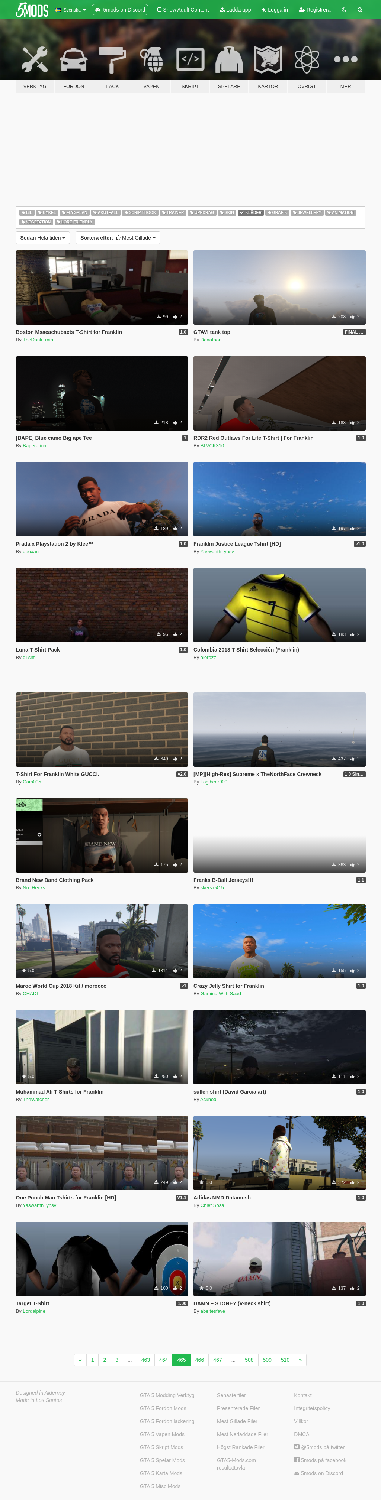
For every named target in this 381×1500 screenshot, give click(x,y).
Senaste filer (231, 1395)
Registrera (314, 10)
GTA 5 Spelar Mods (162, 1460)
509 (267, 1360)
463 (145, 1360)
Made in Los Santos (39, 1400)
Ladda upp (235, 10)
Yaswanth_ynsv (217, 551)
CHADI (30, 993)
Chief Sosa (212, 1205)
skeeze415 (212, 887)
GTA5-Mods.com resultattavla (236, 1464)
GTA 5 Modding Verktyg (167, 1395)
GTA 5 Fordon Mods (163, 1408)
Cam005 (32, 782)
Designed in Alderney (40, 1393)
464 (163, 1360)
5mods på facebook (320, 1460)
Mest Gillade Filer (237, 1421)
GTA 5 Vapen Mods (162, 1434)
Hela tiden (42, 238)
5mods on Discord (318, 1473)
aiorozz (208, 657)
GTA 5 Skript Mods (161, 1447)
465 (181, 1360)
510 (285, 1360)
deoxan (31, 551)
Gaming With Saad (221, 993)
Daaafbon (211, 339)
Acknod (208, 1099)
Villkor (301, 1421)
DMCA (301, 1434)
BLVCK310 (212, 445)
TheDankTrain (38, 339)
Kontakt (302, 1395)
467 (217, 1360)
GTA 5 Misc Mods (160, 1486)
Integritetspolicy (312, 1408)
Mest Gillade (117, 238)
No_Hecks (34, 887)
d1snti (29, 657)
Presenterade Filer (238, 1408)
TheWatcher (36, 1099)
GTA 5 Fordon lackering (167, 1421)
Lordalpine (34, 1311)
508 (249, 1360)
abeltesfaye (213, 1311)
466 (199, 1360)
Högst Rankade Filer (241, 1447)
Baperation (34, 445)
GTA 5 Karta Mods (161, 1473)
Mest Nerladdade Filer (242, 1434)
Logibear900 (214, 782)
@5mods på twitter (319, 1447)
